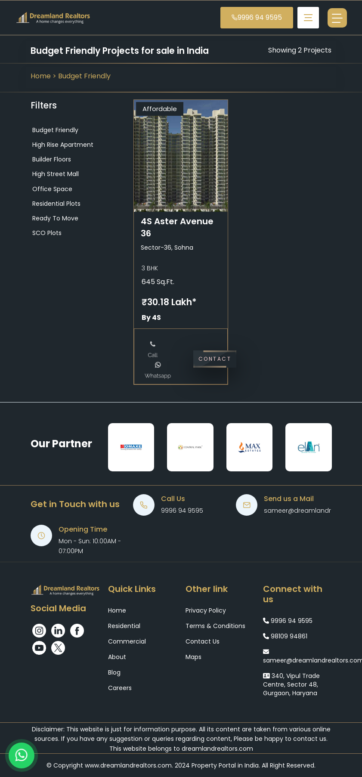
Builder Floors (51, 159)
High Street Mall (55, 174)
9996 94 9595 (257, 17)
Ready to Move (54, 218)
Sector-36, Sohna (167, 247)
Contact (215, 358)
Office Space (51, 189)
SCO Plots (46, 233)
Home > (44, 76)
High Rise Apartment (62, 145)
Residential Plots (55, 203)
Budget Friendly (84, 76)
